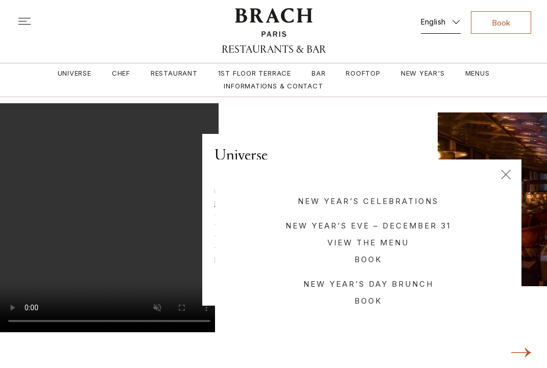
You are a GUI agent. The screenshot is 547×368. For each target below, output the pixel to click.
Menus (477, 73)
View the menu (368, 242)
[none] (441, 19)
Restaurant (174, 73)
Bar (318, 73)
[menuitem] (441, 19)
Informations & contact (273, 86)
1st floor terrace (254, 73)
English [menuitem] (433, 21)
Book (368, 259)
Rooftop (363, 73)
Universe (74, 73)
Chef (121, 73)
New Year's (423, 73)
